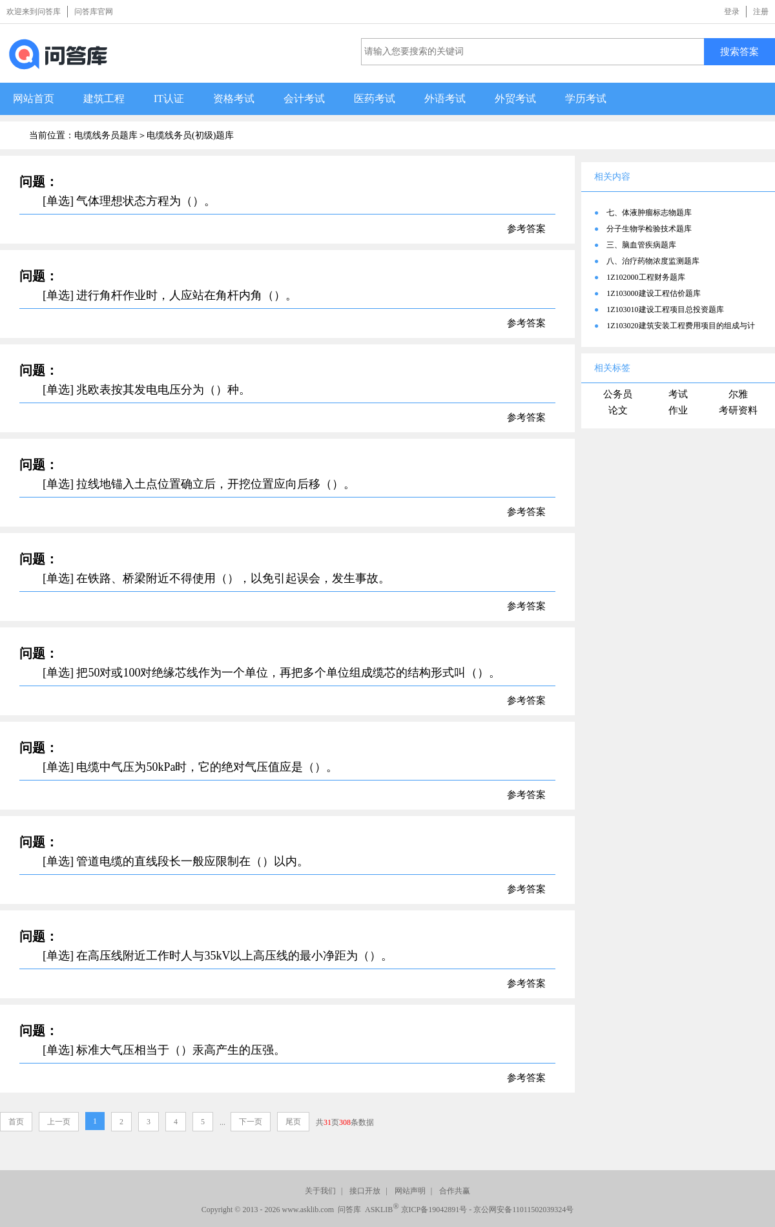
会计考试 (304, 98)
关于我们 (320, 1190)
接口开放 (364, 1190)
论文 (618, 410)
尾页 (293, 1121)
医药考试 (374, 98)
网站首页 (33, 98)
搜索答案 (739, 51)
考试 (678, 394)
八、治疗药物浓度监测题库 (652, 261)
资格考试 (233, 98)
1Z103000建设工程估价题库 (653, 293)
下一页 (250, 1121)
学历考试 (585, 98)
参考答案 (526, 229)
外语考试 (445, 98)
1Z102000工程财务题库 (645, 277)
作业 (678, 410)
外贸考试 (515, 98)
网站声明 (410, 1190)
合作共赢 (454, 1190)
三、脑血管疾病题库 (641, 244)
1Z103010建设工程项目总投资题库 (664, 309)
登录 (731, 11)
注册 (761, 11)
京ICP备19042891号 (434, 1209)
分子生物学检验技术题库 (649, 228)
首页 (16, 1121)
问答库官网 (93, 11)
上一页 (58, 1121)
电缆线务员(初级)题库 (190, 135)
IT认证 (169, 98)
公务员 (617, 394)
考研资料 (738, 410)
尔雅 (738, 394)
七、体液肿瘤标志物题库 (649, 212)
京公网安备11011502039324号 (523, 1209)
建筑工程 (104, 98)
